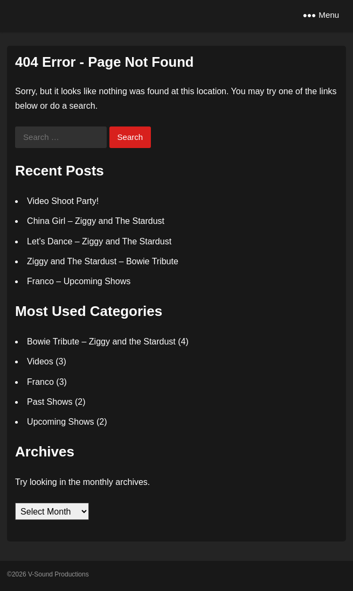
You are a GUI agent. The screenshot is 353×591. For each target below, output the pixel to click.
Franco (40, 381)
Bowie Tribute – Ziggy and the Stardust (101, 341)
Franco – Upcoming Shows (78, 281)
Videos (40, 361)
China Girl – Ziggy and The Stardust (95, 221)
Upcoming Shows (60, 421)
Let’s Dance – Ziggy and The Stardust (99, 241)
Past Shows (49, 401)
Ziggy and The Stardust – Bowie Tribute (102, 261)
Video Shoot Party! (63, 201)
